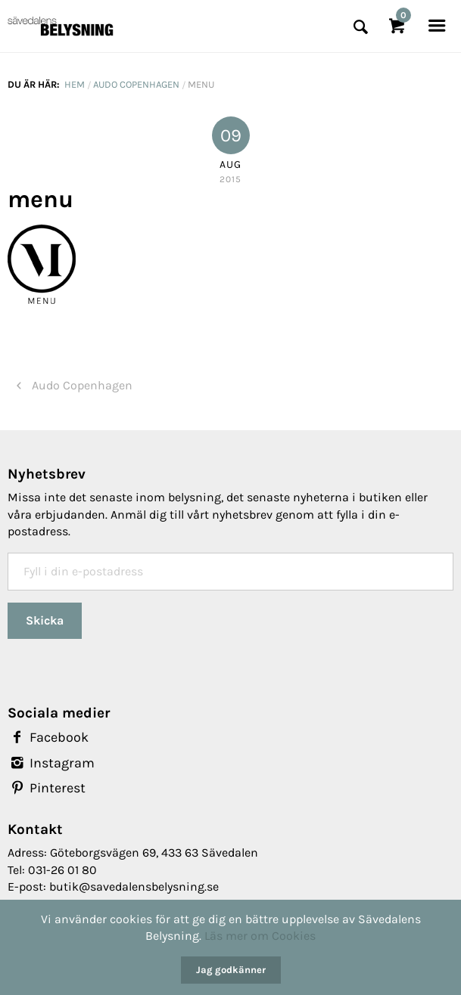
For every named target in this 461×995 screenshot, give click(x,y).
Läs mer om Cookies (260, 935)
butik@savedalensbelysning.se (134, 886)
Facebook (48, 737)
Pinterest (47, 788)
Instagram (51, 763)
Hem (74, 84)
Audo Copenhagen (136, 84)
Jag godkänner (231, 969)
